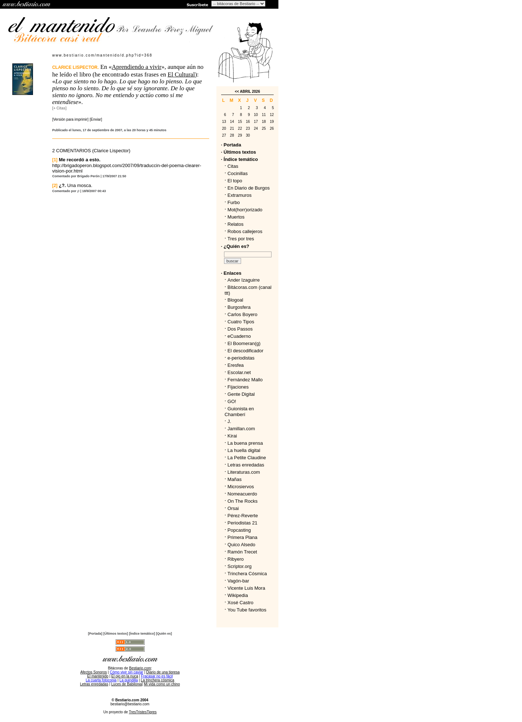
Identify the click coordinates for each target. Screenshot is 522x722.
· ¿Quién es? (235, 246)
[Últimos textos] (115, 633)
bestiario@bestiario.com (130, 704)
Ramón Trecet (242, 552)
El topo (235, 180)
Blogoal (235, 300)
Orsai (233, 508)
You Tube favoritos (247, 610)
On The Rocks (243, 501)
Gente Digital (241, 394)
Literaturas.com (244, 472)
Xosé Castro (241, 602)
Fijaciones (238, 387)
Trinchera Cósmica (247, 573)
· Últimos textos (238, 152)
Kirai (232, 436)
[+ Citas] (59, 108)
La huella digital (244, 450)
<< (237, 92)
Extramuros (240, 195)
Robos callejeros (245, 231)
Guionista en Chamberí (239, 411)
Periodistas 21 (242, 523)
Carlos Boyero (242, 314)
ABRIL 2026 (250, 92)
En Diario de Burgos (249, 188)
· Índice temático (239, 159)
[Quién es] (164, 633)
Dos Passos (240, 329)
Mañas (235, 479)
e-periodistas (241, 358)
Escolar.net (239, 372)
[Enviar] (96, 119)
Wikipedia (238, 595)
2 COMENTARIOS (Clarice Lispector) (91, 150)
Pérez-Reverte (243, 515)
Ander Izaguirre (244, 280)
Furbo (234, 202)
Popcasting (239, 530)
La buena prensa (245, 443)
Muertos (236, 217)
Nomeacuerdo (242, 494)
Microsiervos (241, 486)
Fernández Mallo (245, 379)
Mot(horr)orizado (245, 209)
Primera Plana (242, 537)
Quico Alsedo (242, 544)
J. (229, 421)
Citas (233, 166)
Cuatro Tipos (241, 321)
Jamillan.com (241, 428)
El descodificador (246, 350)
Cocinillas (238, 173)
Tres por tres (241, 238)
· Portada (231, 145)
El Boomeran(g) (244, 343)
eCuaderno (239, 336)
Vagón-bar (238, 581)
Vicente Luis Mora (246, 588)
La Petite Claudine (247, 457)
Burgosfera (240, 307)
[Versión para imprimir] (70, 119)
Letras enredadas (246, 465)
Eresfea (236, 365)
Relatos (236, 224)
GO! (232, 401)
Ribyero (236, 559)
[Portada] (95, 633)
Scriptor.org (240, 566)
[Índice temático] (142, 633)
